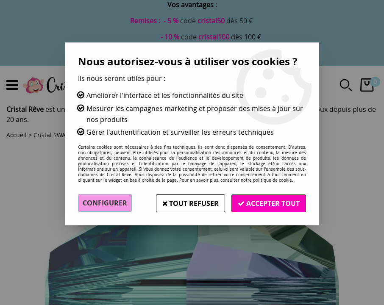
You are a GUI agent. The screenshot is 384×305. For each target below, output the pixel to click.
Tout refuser (189, 203)
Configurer (105, 203)
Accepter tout (268, 203)
